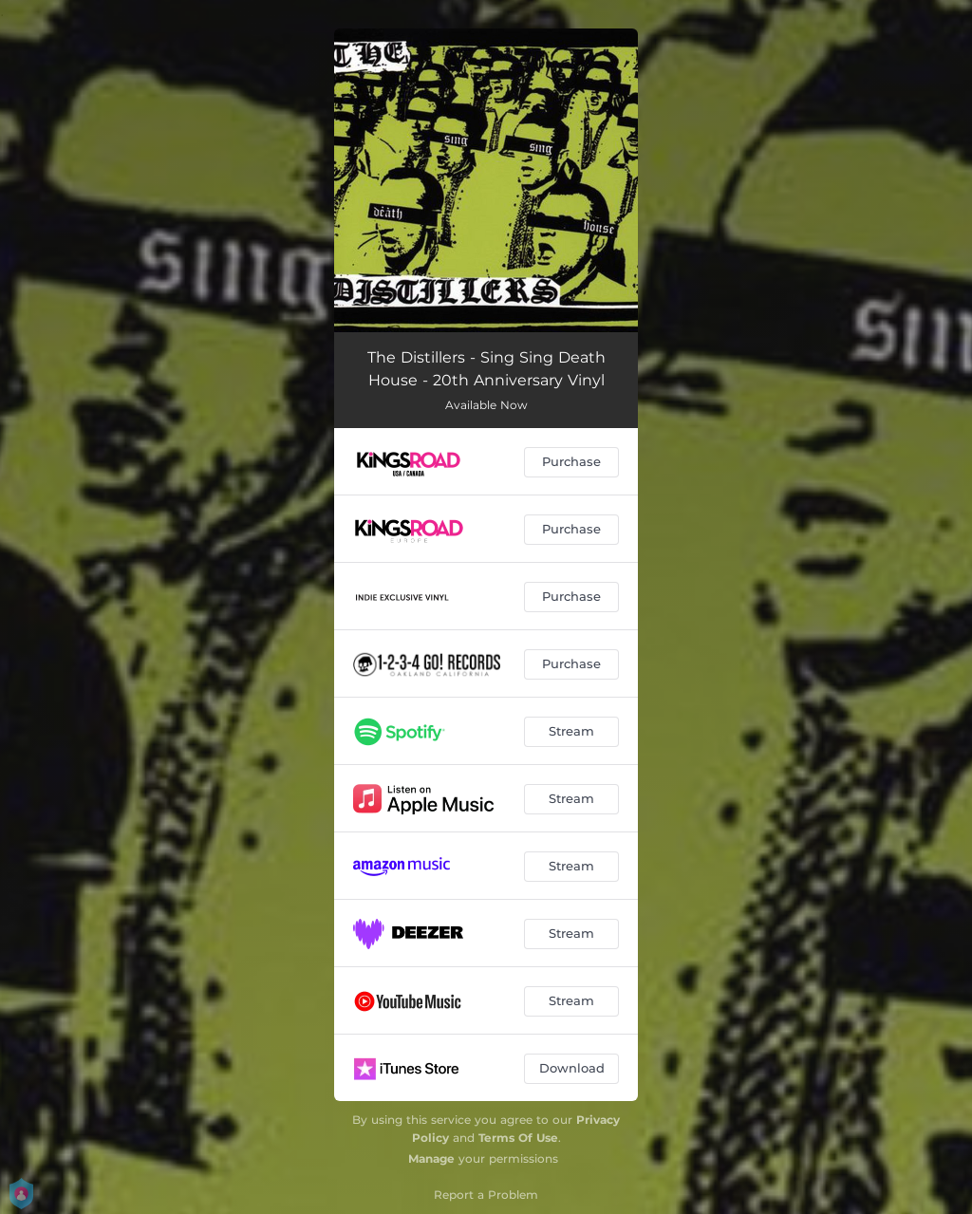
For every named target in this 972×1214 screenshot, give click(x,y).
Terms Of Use (518, 1137)
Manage (431, 1158)
